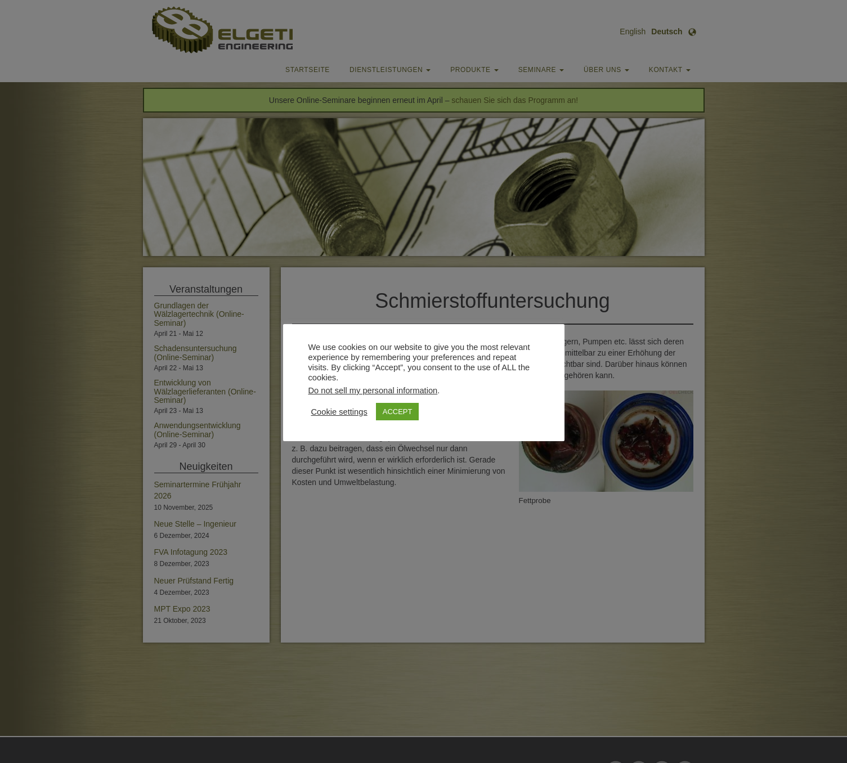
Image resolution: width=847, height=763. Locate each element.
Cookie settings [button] (339, 411)
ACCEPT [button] (398, 411)
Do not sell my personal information (373, 390)
